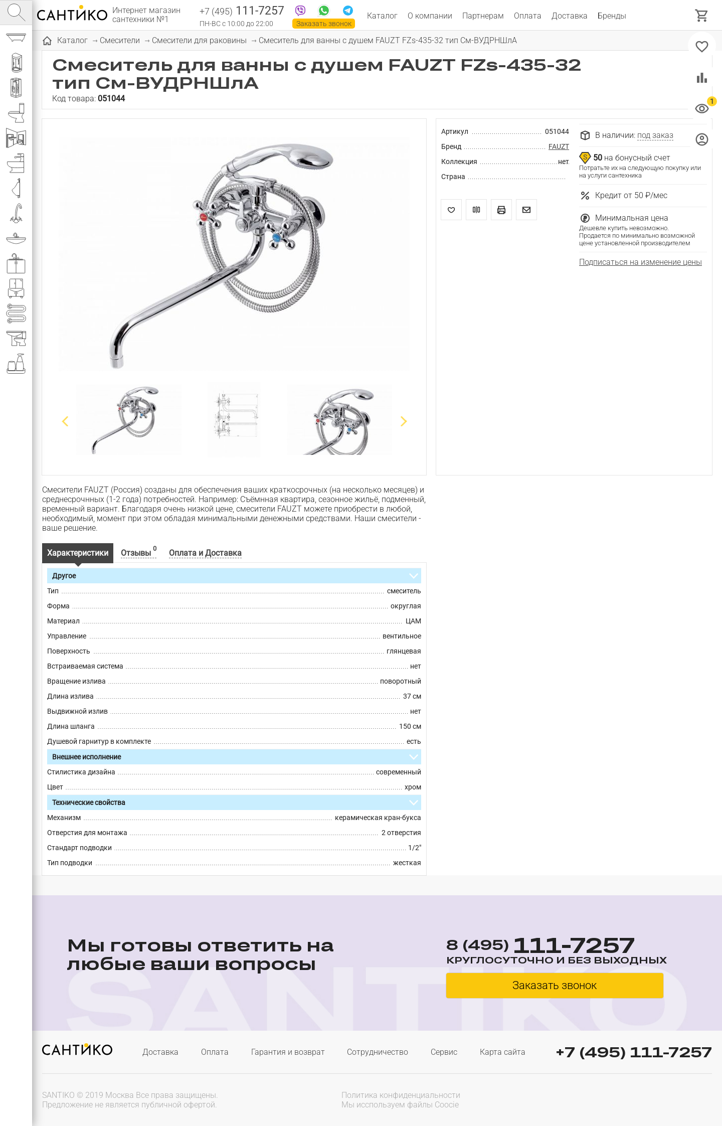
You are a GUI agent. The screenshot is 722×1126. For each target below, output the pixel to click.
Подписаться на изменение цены (640, 262)
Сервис (444, 1052)
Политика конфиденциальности (400, 1095)
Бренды (612, 16)
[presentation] (648, 1099)
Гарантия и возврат (288, 1052)
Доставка (570, 16)
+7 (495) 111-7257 (634, 1052)
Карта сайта (502, 1052)
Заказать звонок (323, 24)
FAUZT (559, 146)
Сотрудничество (377, 1052)
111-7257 (242, 11)
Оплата (528, 16)
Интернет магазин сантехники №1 (146, 15)
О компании (430, 16)
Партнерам (483, 16)
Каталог (382, 16)
